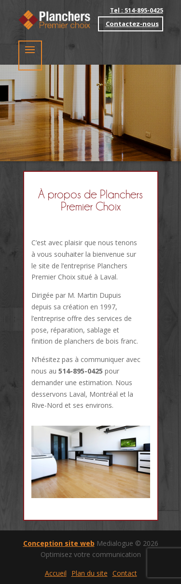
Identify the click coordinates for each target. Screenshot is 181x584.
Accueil (56, 573)
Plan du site (89, 573)
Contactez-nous (132, 23)
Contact (124, 573)
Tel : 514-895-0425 (136, 10)
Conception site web (59, 543)
